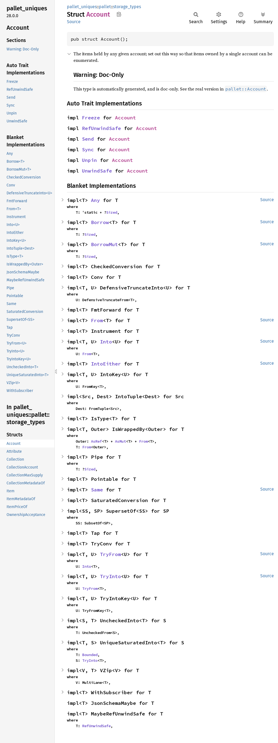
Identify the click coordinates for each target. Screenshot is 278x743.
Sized (111, 212)
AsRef (96, 441)
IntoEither (106, 364)
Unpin (89, 160)
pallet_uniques (82, 6)
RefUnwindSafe (101, 128)
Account (125, 117)
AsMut (120, 441)
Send (88, 139)
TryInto (110, 576)
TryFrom (110, 554)
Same (97, 490)
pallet (105, 6)
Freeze (91, 117)
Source (74, 21)
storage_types (127, 6)
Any (95, 200)
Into (106, 342)
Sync (88, 149)
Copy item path (118, 14)
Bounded (89, 654)
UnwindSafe (97, 171)
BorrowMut (104, 244)
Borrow (100, 222)
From (97, 320)
